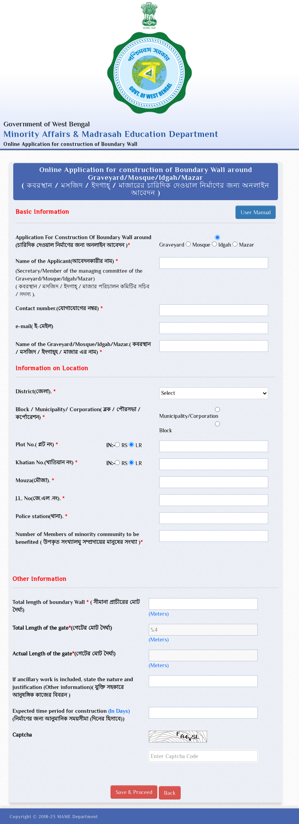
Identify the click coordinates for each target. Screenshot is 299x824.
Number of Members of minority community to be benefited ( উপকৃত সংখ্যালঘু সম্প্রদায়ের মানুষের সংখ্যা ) (79, 538)
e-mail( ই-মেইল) (34, 326)
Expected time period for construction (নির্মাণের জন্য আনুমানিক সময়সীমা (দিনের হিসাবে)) (71, 715)
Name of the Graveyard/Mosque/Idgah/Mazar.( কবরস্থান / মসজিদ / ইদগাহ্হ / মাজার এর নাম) (83, 348)
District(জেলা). (36, 391)
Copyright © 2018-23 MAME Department (54, 816)
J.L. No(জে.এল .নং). (40, 498)
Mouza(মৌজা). (35, 480)
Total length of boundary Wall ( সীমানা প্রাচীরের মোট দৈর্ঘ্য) (76, 606)
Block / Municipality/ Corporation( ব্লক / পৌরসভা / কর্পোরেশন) (78, 413)
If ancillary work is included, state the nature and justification (72, 687)
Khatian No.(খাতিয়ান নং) (46, 462)
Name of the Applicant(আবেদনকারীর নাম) (67, 261)
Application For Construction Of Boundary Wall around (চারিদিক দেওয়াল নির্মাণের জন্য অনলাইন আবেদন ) (83, 241)
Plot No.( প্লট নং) (37, 444)
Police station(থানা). (41, 516)
